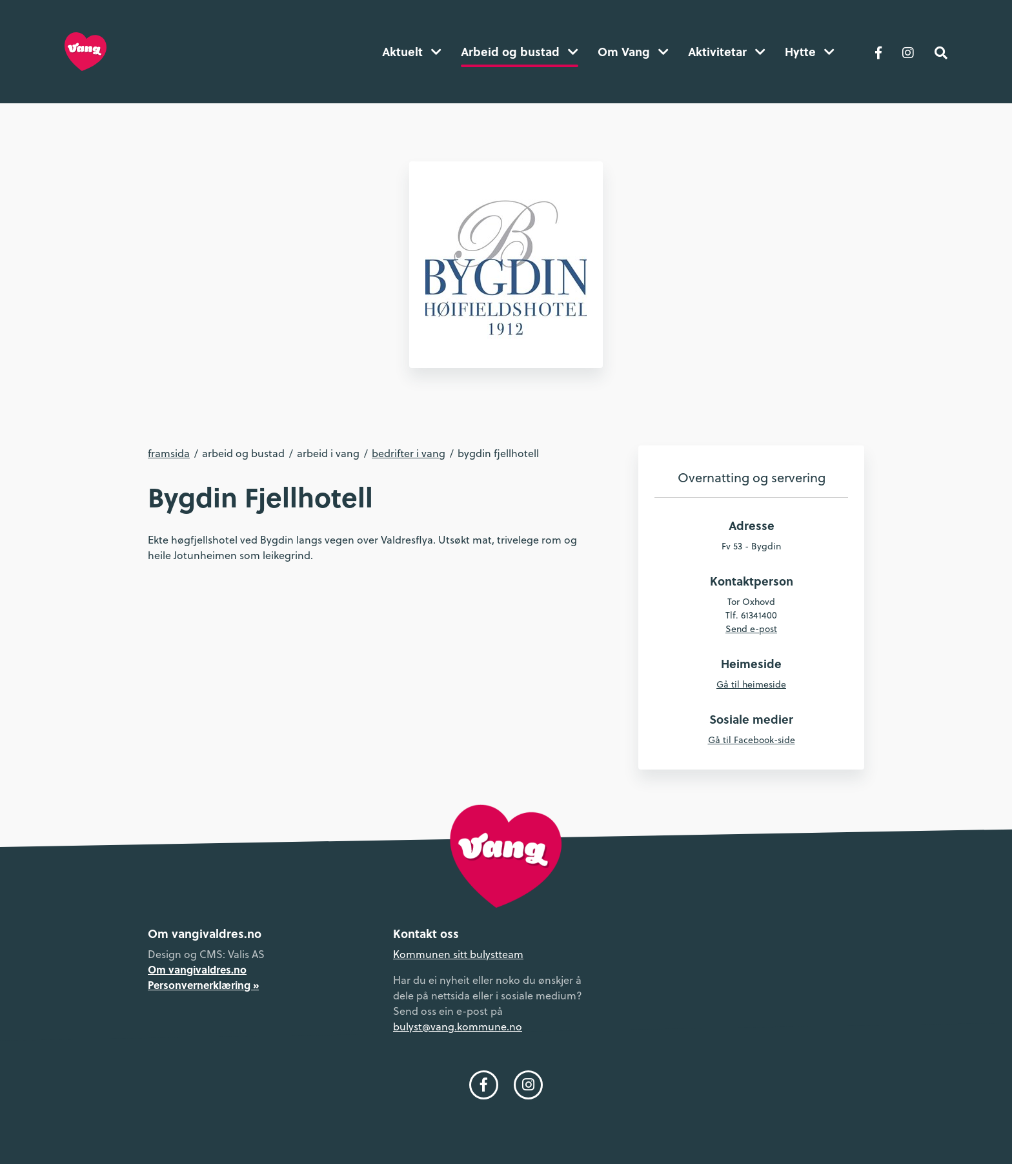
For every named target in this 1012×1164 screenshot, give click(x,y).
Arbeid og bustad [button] (519, 51)
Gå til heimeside (751, 684)
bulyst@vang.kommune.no (457, 1026)
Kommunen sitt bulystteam (458, 954)
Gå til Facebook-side (751, 739)
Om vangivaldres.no (197, 969)
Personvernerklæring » (203, 984)
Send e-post (751, 628)
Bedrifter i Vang (408, 453)
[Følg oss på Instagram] (908, 52)
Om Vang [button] (633, 51)
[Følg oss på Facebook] (878, 52)
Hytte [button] (810, 51)
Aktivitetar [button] (726, 51)
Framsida (169, 453)
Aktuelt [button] (411, 51)
